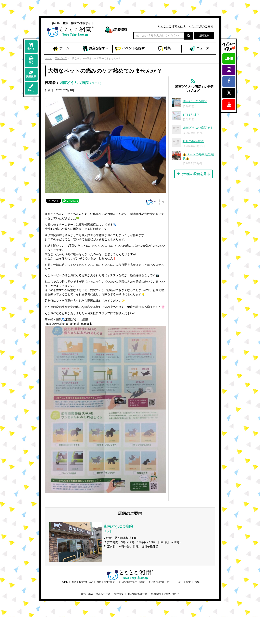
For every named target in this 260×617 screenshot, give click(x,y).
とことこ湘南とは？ (172, 26)
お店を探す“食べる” (82, 581)
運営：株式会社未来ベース (95, 593)
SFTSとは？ (191, 114)
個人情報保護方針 (137, 593)
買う (31, 60)
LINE (228, 58)
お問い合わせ (171, 593)
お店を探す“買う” (105, 581)
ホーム (60, 49)
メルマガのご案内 (201, 26)
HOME (64, 581)
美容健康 (31, 74)
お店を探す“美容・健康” (132, 581)
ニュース (199, 49)
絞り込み (204, 35)
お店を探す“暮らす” (159, 581)
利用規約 (156, 593)
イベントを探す (182, 581)
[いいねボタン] (151, 202)
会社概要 (119, 593)
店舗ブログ (61, 58)
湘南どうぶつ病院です (198, 127)
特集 (164, 49)
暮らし (31, 88)
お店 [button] (95, 49)
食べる (31, 46)
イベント (130, 49)
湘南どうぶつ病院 (81, 83)
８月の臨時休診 (193, 141)
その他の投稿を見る (193, 174)
